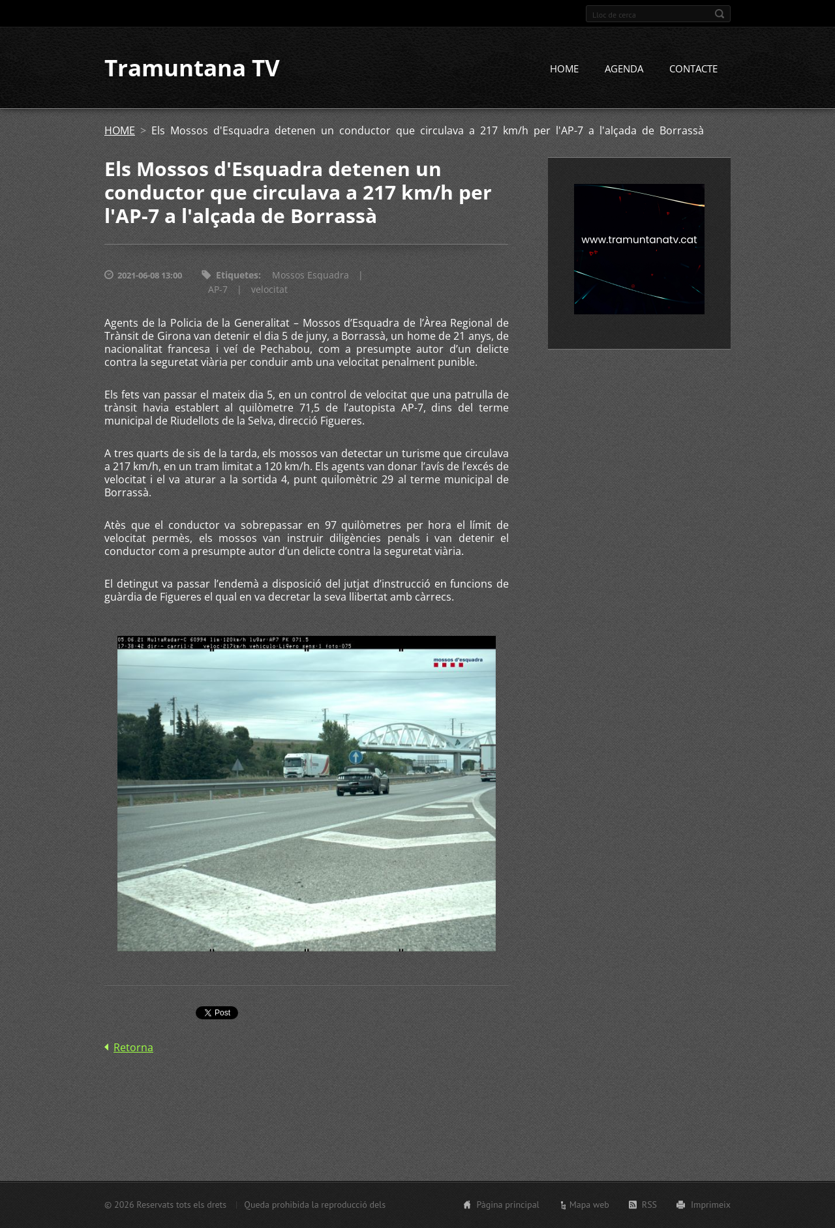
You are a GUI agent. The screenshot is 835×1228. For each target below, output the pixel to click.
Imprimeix (711, 1204)
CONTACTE (693, 69)
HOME (564, 69)
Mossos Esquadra (310, 276)
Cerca (719, 14)
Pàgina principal (507, 1204)
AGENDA (624, 69)
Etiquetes (237, 276)
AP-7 (218, 290)
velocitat (269, 290)
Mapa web (589, 1204)
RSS (649, 1204)
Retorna (133, 1048)
